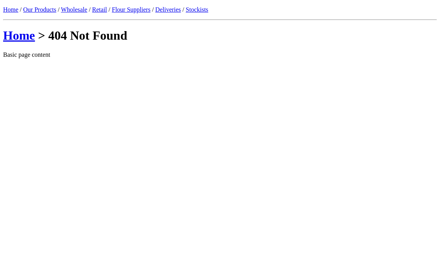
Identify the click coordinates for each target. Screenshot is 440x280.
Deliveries (168, 9)
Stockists (197, 9)
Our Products (39, 9)
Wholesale (74, 9)
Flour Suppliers (131, 9)
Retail (99, 9)
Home (10, 9)
